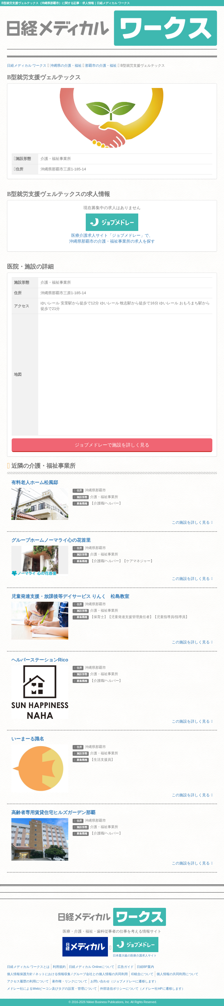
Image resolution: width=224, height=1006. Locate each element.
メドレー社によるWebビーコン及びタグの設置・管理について (52, 988)
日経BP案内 (145, 966)
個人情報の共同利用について (177, 974)
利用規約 (59, 966)
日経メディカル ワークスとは (28, 966)
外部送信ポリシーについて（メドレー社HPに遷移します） (142, 988)
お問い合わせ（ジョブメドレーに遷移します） (124, 981)
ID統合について (142, 974)
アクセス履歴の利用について (28, 981)
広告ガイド (126, 966)
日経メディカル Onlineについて (91, 966)
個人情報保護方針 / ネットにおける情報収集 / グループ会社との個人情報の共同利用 (67, 974)
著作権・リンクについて (69, 981)
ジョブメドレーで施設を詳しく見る (112, 444)
